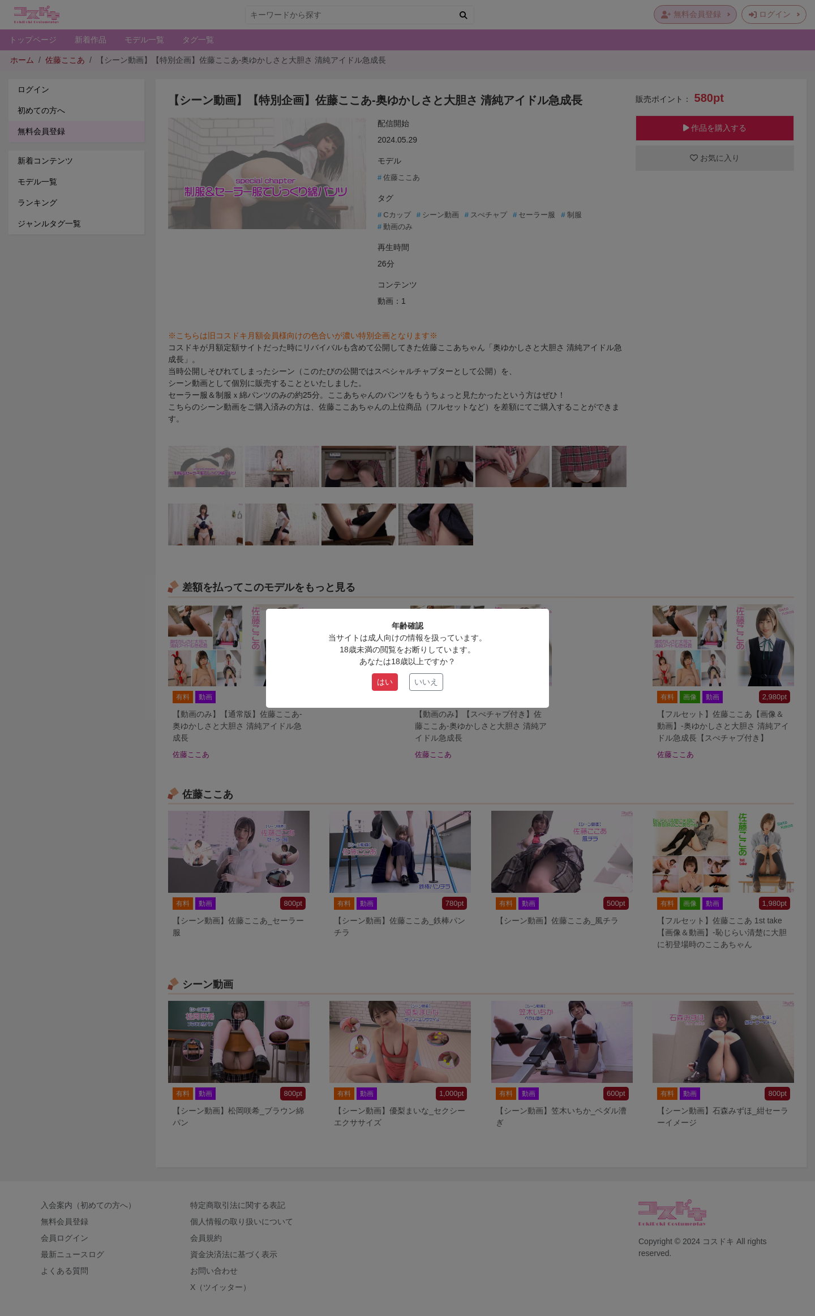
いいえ (426, 681)
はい (385, 681)
